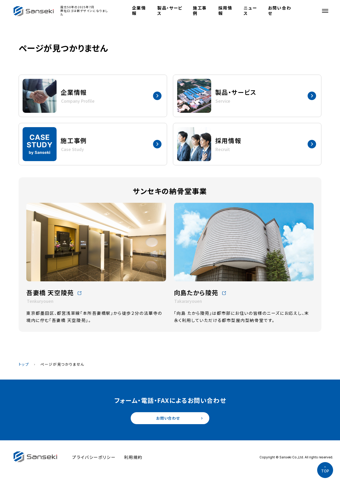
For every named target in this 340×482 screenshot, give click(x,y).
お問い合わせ (279, 10)
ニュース (250, 10)
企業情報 (139, 10)
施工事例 (200, 10)
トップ (24, 364)
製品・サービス (169, 10)
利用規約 (133, 459)
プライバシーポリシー (94, 459)
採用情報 (225, 10)
